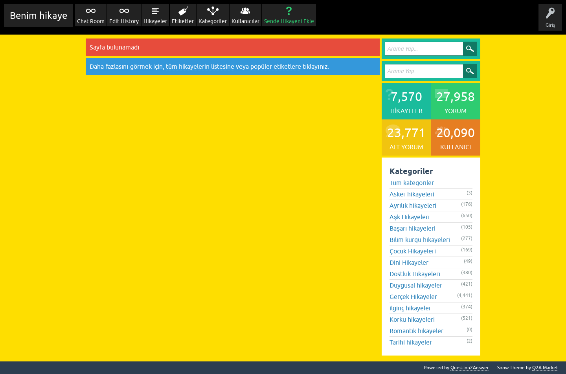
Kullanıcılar (245, 21)
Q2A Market (545, 367)
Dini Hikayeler (409, 262)
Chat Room (91, 21)
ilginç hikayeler (410, 308)
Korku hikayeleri (412, 319)
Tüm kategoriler (412, 182)
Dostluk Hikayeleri (415, 273)
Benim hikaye (38, 15)
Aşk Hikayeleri (410, 216)
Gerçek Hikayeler (413, 296)
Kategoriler (212, 21)
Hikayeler (155, 21)
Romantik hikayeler (416, 330)
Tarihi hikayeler (411, 342)
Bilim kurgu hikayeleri (420, 239)
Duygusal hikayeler (416, 285)
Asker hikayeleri (412, 194)
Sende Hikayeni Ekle (289, 21)
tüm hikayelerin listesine (200, 66)
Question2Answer (469, 367)
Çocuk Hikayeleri (413, 251)
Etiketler (183, 21)
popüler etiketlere (275, 66)
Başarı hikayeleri (413, 228)
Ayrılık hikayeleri (413, 205)
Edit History (124, 21)
